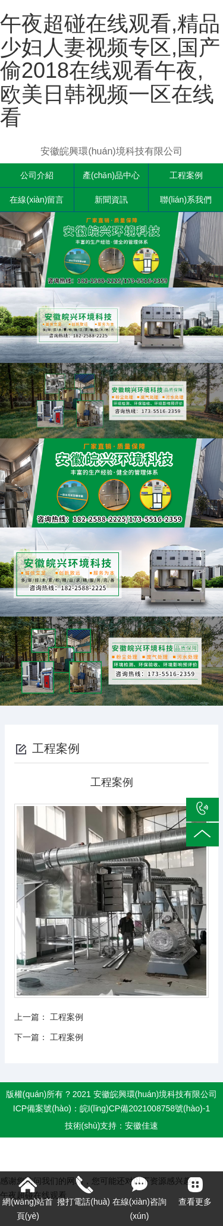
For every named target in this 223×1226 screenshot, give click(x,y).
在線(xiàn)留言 (37, 199)
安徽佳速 (141, 1125)
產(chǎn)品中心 (111, 175)
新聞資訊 (111, 199)
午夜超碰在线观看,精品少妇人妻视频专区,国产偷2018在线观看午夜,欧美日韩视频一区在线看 (110, 70)
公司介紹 (37, 175)
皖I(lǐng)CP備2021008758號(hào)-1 (145, 1108)
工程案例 (186, 175)
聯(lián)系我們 (186, 199)
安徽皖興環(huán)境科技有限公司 (111, 151)
